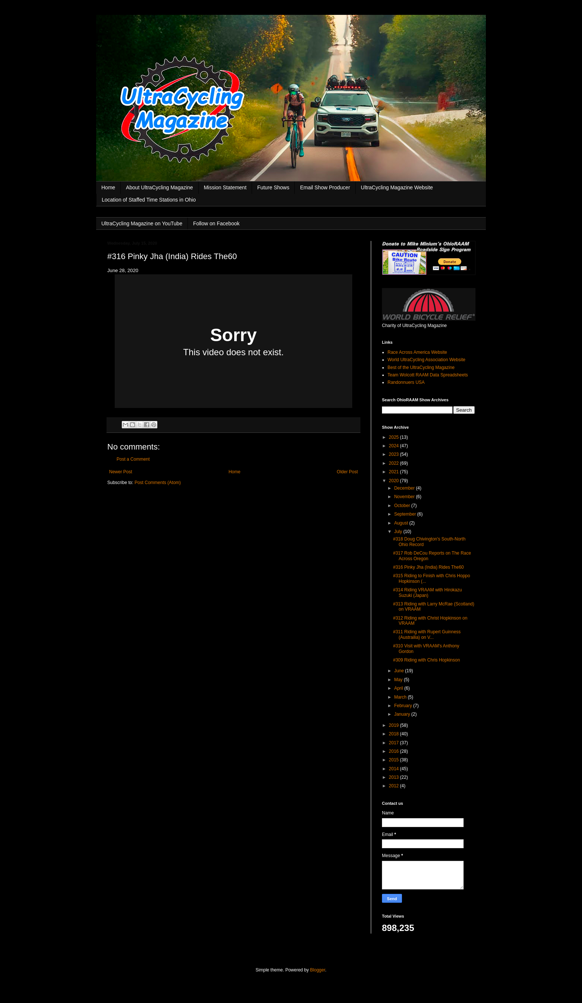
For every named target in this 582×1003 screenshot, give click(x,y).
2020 (394, 480)
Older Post (347, 471)
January (402, 714)
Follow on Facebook (216, 223)
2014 (394, 768)
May (399, 679)
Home (108, 187)
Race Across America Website (417, 352)
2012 (394, 785)
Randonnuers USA (406, 382)
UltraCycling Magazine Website (397, 187)
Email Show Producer (325, 187)
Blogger (317, 970)
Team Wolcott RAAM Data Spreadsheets (428, 375)
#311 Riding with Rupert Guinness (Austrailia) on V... (427, 634)
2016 (394, 751)
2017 (394, 742)
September (405, 514)
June (399, 670)
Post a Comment (133, 459)
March (401, 697)
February (403, 705)
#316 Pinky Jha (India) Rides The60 (428, 567)
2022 (394, 463)
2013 (394, 777)
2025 (394, 437)
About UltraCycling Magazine (159, 187)
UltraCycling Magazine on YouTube (141, 223)
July (398, 531)
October (402, 505)
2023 (394, 454)
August (401, 523)
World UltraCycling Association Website (426, 359)
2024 (394, 445)
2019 (394, 725)
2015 (394, 759)
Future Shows (273, 187)
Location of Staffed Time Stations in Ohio (149, 200)
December (405, 488)
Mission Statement (225, 187)
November (405, 496)
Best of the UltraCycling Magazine (421, 367)
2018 (394, 733)
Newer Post (120, 471)
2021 (394, 471)
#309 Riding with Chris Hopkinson (426, 660)
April (399, 688)
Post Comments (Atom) (157, 482)
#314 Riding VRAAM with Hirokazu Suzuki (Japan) (427, 592)
